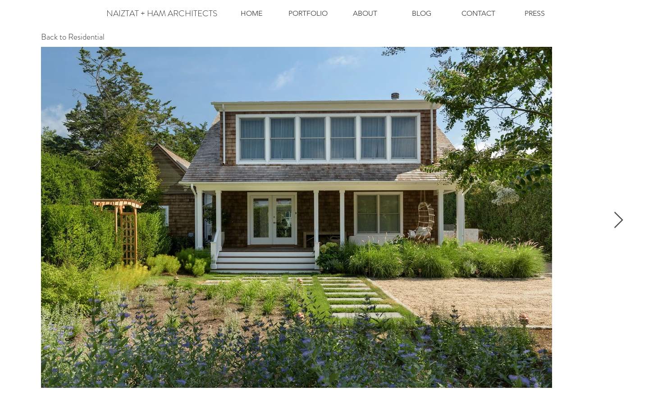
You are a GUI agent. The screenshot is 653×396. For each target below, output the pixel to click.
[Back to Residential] (73, 37)
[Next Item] (618, 220)
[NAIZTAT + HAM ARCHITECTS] (162, 13)
